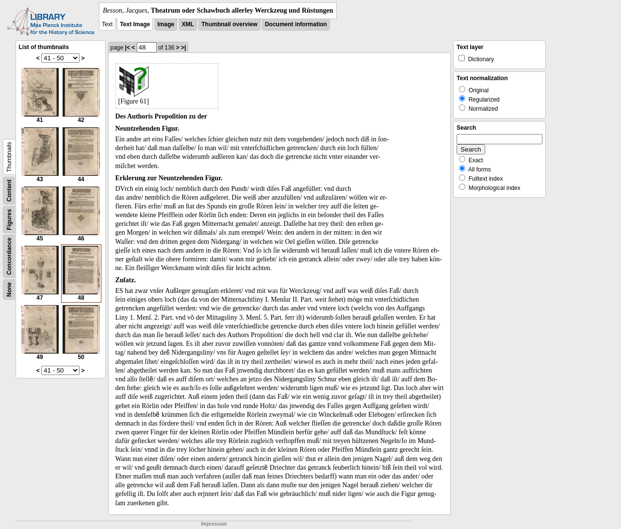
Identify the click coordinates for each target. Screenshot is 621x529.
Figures (9, 219)
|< (127, 47)
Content (9, 191)
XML (188, 24)
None (9, 289)
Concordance (9, 256)
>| (183, 47)
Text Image (135, 24)
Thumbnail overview (229, 24)
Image (166, 24)
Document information (296, 24)
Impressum (214, 524)
